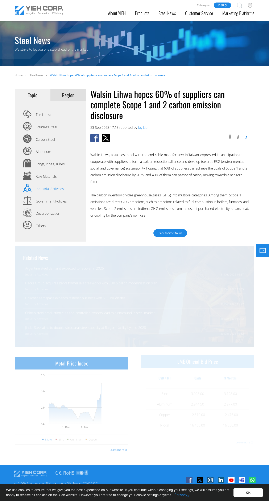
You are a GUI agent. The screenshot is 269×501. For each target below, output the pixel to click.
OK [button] (248, 492)
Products (142, 13)
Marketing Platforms (238, 13)
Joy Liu (143, 127)
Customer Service (199, 13)
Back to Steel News (170, 233)
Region (68, 95)
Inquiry (222, 5)
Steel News (167, 13)
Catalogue (203, 5)
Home (18, 75)
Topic (32, 95)
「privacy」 (182, 495)
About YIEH (117, 13)
